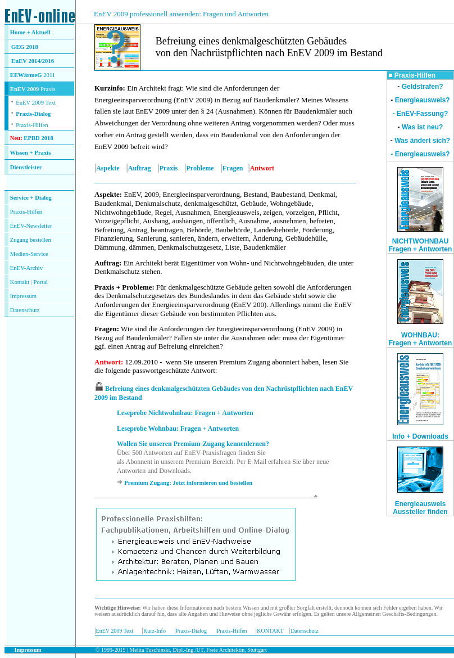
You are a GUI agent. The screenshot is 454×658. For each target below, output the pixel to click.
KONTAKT (270, 631)
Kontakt (19, 282)
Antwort (107, 362)
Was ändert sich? (422, 141)
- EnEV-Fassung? (420, 114)
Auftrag (139, 168)
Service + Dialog (31, 198)
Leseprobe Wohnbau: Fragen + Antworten (178, 428)
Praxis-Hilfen (32, 125)
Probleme (200, 168)
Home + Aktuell (30, 32)
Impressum (23, 296)
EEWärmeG (26, 75)
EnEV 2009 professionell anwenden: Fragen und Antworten (181, 14)
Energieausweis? (422, 100)
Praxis (169, 168)
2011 (49, 75)
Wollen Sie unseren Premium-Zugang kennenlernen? (193, 444)
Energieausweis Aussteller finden (420, 508)
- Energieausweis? (420, 154)
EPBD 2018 (38, 138)
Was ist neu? (422, 127)
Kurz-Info (154, 631)
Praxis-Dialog (33, 114)
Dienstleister (26, 167)
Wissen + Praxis (30, 153)
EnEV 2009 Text (115, 631)
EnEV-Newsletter (31, 226)
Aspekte (107, 168)
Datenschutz (304, 631)
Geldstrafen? (422, 87)
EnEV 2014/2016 (32, 61)
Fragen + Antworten (420, 343)
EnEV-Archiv (26, 268)
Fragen (233, 168)
